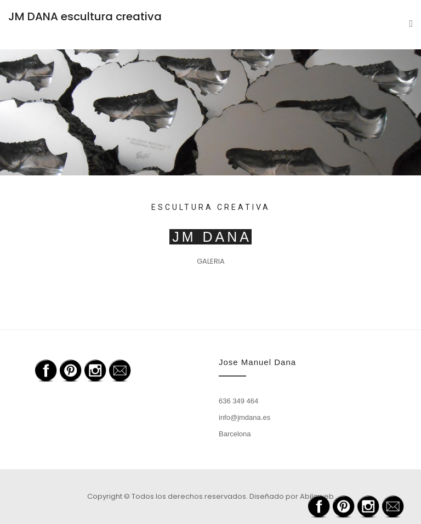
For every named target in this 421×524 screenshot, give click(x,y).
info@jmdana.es (244, 417)
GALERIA (211, 261)
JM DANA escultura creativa (85, 16)
